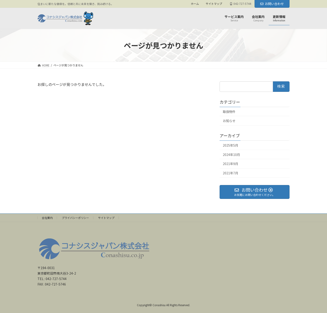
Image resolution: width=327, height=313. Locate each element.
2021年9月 (230, 164)
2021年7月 (230, 173)
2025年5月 (230, 145)
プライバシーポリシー (75, 218)
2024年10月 (231, 154)
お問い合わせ (272, 3)
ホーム (195, 3)
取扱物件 (229, 111)
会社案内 (47, 218)
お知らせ (229, 121)
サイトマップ (214, 3)
